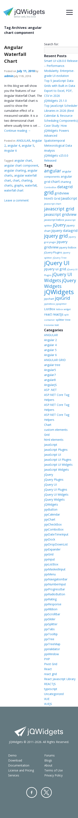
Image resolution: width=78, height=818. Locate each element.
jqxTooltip (51, 634)
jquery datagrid (64, 230)
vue (56, 325)
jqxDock (49, 539)
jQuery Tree (60, 257)
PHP (47, 659)
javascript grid (59, 209)
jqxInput (49, 559)
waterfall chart (14, 190)
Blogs (48, 760)
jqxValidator (52, 649)
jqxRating (50, 599)
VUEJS (48, 704)
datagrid (65, 186)
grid (49, 192)
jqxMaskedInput (55, 569)
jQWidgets (59, 292)
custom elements (56, 430)
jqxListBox (51, 564)
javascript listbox (54, 220)
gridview (61, 193)
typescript (50, 689)
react (48, 314)
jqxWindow (51, 654)
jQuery (59, 225)
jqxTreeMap (52, 644)
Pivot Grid (50, 664)
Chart (47, 425)
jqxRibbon (50, 609)
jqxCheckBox (53, 524)
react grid (50, 674)
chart (16, 180)
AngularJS (50, 385)
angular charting (15, 170)
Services (13, 775)
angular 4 (13, 145)
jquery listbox (67, 247)
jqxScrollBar (52, 614)
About (48, 765)
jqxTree (49, 639)
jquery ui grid (55, 269)
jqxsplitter (61, 303)
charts (8, 185)
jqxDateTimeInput (56, 534)
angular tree (52, 365)
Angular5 (50, 370)
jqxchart (49, 299)
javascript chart (52, 203)
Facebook (31, 792)
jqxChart (49, 519)
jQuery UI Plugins (55, 489)
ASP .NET (50, 390)
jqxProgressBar (54, 589)
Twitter (46, 792)
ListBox (49, 309)
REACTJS (50, 684)
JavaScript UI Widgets (58, 465)
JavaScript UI (52, 455)
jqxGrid (62, 298)
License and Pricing (21, 770)
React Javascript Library (60, 679)
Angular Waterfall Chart (15, 54)
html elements (53, 440)
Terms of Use (53, 770)
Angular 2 (50, 340)
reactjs (58, 314)
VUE (47, 699)
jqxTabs (49, 629)
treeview (49, 325)
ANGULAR (23, 140)
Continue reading (17, 131)
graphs (18, 185)
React (48, 669)
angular (52, 170)
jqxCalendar (52, 514)
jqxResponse (52, 604)
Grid (47, 435)
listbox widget (63, 309)
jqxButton (50, 509)
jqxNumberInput (55, 584)
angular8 (50, 380)
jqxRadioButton (54, 594)
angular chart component (21, 165)
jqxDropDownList (56, 544)
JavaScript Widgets (56, 470)
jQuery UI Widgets (58, 277)
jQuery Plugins (53, 252)
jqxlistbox (49, 303)
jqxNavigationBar (55, 579)
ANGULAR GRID (55, 360)
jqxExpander (52, 549)
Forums (49, 755)
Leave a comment (16, 200)
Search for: (51, 44)
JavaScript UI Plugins (57, 460)
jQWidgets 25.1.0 (55, 101)
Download (15, 760)
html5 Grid (52, 198)
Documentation (18, 765)
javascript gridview (60, 214)
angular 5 (28, 145)
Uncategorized (54, 694)
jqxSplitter (50, 624)
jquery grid (56, 235)
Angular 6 (10, 150)
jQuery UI (56, 263)
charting (26, 180)
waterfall (31, 185)
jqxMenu (50, 574)
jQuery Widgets (60, 283)
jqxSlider (49, 619)
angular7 (50, 375)
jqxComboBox (53, 529)
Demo (12, 755)
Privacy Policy (53, 775)
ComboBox (50, 187)
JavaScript (69, 198)
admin (9, 76)
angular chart (23, 160)
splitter (60, 320)
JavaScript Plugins (56, 450)
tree (68, 320)
